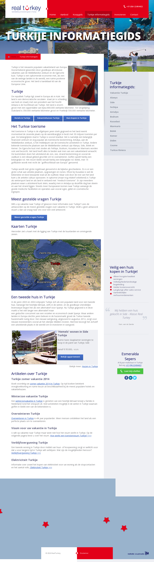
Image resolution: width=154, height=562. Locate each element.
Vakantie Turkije (119, 92)
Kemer (113, 135)
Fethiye (114, 107)
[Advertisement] (122, 207)
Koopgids (78, 14)
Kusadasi (115, 121)
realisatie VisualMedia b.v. (138, 553)
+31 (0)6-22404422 (133, 365)
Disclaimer (84, 553)
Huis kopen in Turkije (76, 118)
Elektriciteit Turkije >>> (41, 467)
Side (112, 102)
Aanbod (64, 14)
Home (52, 14)
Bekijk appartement (70, 357)
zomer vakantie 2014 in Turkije (45, 383)
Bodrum (114, 116)
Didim (113, 140)
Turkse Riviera (118, 150)
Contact (134, 14)
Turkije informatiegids (98, 14)
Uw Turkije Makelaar (26, 9)
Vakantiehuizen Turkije (48, 118)
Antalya (114, 111)
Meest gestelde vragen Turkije (29, 217)
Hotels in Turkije (22, 118)
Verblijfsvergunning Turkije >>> (26, 453)
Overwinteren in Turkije (22, 418)
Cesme (113, 145)
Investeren (120, 14)
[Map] (77, 519)
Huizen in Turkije (90, 366)
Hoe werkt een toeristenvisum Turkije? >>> (70, 435)
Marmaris (115, 126)
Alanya (113, 97)
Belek (113, 131)
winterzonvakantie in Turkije (29, 401)
